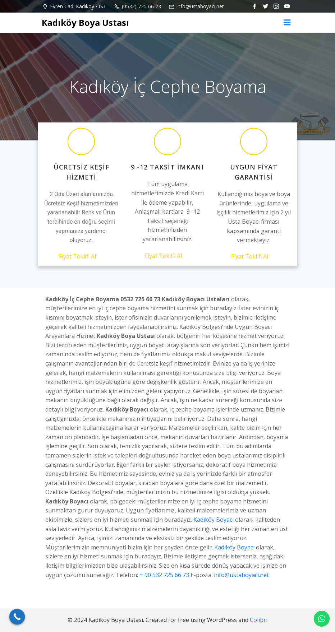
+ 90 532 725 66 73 (164, 575)
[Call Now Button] (17, 617)
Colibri (258, 620)
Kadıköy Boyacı (213, 520)
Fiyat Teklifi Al (81, 256)
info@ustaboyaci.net (241, 575)
